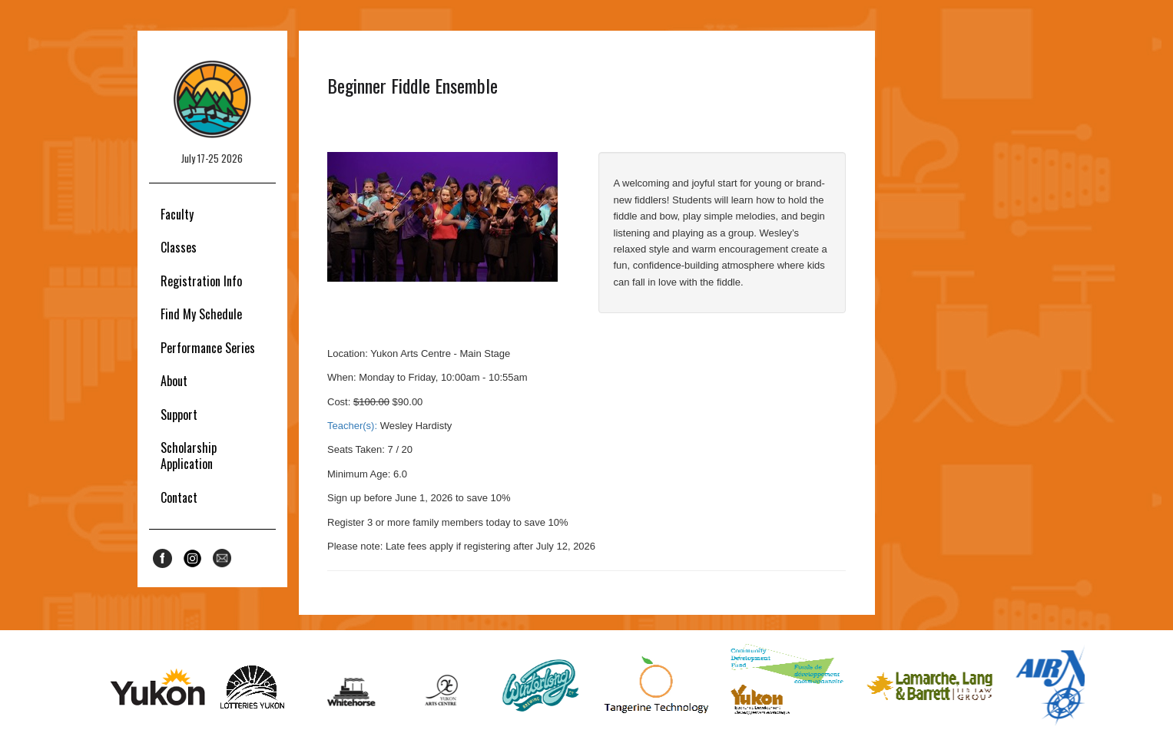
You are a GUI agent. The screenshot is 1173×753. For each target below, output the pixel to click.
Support (179, 414)
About (174, 381)
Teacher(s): (352, 425)
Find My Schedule (201, 314)
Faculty (177, 214)
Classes (179, 247)
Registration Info (201, 281)
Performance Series (208, 348)
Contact (179, 497)
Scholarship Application (189, 455)
